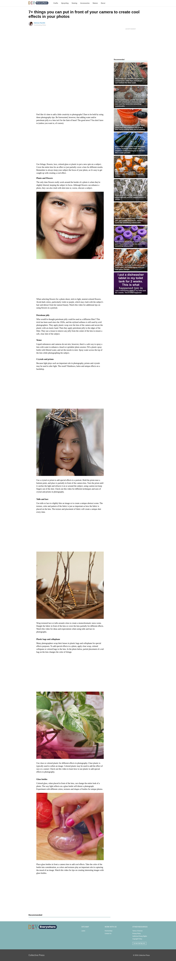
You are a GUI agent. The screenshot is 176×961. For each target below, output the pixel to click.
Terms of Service (137, 931)
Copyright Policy (137, 939)
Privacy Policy (136, 933)
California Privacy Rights (139, 936)
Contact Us (108, 933)
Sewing (74, 3)
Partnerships (108, 931)
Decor (103, 3)
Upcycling (65, 3)
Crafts (55, 3)
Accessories (84, 3)
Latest (83, 931)
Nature (95, 3)
